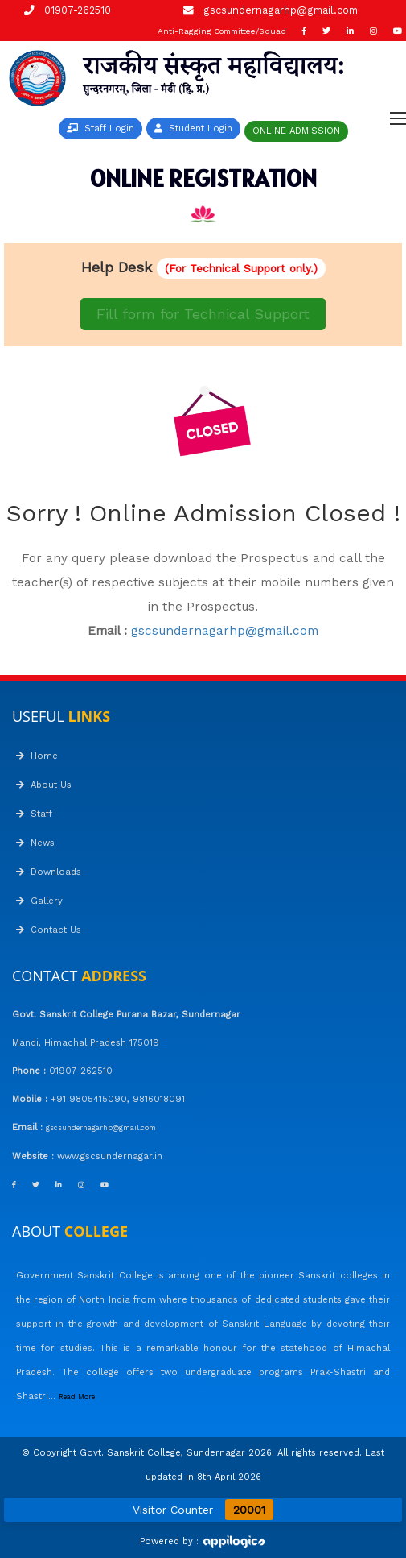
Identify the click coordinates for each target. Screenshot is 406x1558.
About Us (44, 785)
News (35, 843)
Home (37, 756)
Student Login (193, 128)
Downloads (48, 872)
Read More (77, 1397)
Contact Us (48, 930)
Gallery (39, 901)
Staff (34, 814)
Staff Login (100, 128)
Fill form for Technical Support (203, 313)
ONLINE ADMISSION (296, 131)
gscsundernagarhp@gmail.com (280, 10)
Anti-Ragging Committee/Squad (222, 31)
